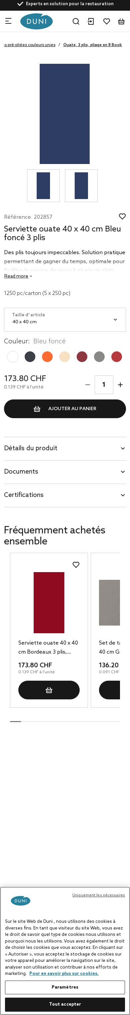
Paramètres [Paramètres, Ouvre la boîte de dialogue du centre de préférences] (65, 987)
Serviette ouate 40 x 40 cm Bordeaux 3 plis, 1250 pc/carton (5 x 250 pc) (48, 648)
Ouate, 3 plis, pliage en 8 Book (92, 45)
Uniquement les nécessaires (98, 895)
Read (16, 276)
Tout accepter (65, 1004)
